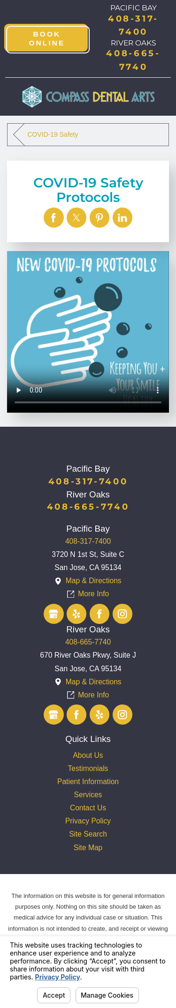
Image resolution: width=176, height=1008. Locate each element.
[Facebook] (100, 614)
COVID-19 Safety (52, 134)
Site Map (88, 848)
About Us (88, 755)
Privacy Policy (88, 821)
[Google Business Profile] (54, 614)
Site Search (88, 834)
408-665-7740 (88, 642)
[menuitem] (88, 755)
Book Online (47, 38)
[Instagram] (123, 614)
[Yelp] (77, 614)
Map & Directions (94, 581)
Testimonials (88, 768)
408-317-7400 (88, 541)
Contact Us (88, 808)
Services (88, 795)
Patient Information (88, 782)
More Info (93, 594)
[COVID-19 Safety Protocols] (54, 218)
